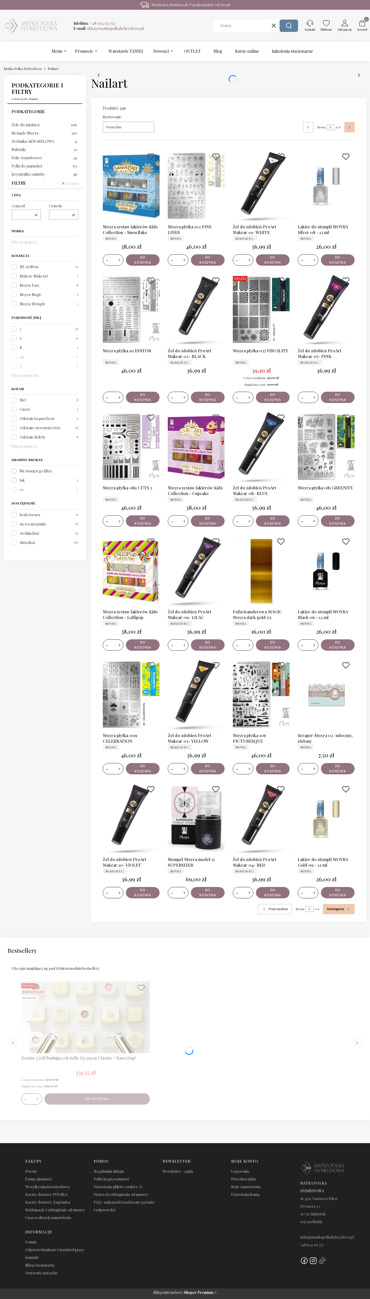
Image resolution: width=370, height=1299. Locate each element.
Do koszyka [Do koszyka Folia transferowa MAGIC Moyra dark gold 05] (272, 645)
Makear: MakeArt (34, 276)
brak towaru (30, 514)
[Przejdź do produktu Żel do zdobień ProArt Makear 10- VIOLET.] (131, 819)
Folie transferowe (44, 157)
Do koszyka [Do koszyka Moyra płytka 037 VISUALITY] (272, 397)
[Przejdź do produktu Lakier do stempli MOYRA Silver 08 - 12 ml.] (326, 186)
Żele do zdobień (44, 124)
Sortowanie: (112, 116)
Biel (23, 400)
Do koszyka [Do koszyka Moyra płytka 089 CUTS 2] (142, 521)
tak (22, 480)
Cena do (55, 205)
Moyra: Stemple (32, 303)
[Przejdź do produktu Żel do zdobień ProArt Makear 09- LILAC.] (196, 571)
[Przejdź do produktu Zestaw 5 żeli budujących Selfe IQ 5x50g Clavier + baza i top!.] (85, 1017)
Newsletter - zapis (177, 1171)
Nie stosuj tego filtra (36, 471)
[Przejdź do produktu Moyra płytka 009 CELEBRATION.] (131, 695)
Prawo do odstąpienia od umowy (121, 1194)
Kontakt (32, 1257)
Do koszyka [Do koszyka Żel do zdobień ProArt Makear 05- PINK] (337, 397)
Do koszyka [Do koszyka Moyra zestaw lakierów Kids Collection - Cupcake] (207, 521)
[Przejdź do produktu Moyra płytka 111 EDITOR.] (131, 310)
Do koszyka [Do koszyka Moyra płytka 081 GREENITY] (337, 521)
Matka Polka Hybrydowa (23, 68)
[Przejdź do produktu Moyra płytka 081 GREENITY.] (326, 447)
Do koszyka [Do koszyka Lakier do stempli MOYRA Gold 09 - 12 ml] (337, 892)
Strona (321, 127)
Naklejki (44, 149)
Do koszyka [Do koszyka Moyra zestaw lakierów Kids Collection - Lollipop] (142, 645)
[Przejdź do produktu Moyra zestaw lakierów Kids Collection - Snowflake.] (131, 186)
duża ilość (27, 542)
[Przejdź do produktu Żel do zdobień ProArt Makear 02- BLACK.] (196, 310)
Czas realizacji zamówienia (48, 1217)
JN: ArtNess (29, 266)
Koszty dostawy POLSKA (46, 1194)
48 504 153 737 (312, 1244)
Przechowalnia (243, 1179)
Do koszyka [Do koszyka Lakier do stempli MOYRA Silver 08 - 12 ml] (337, 260)
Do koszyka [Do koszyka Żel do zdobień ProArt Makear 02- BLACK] (207, 397)
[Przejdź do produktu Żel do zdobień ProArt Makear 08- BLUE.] (261, 447)
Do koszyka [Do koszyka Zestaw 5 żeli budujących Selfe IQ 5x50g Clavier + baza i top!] (97, 1098)
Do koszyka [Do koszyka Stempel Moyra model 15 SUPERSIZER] (207, 892)
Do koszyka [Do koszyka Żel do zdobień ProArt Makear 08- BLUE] (272, 521)
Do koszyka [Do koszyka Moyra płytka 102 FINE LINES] (207, 260)
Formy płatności (38, 1179)
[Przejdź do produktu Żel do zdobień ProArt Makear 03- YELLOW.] (196, 695)
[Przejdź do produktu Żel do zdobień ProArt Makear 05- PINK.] (326, 310)
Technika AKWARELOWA (44, 141)
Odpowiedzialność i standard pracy (55, 1249)
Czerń (25, 409)
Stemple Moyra (44, 133)
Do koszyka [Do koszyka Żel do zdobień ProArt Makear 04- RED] (272, 892)
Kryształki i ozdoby (44, 174)
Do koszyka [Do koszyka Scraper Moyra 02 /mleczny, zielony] (337, 769)
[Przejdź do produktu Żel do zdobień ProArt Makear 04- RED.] (261, 819)
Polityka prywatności (111, 1179)
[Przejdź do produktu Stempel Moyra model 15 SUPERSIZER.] (196, 819)
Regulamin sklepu (109, 1171)
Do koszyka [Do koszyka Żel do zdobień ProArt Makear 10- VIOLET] (142, 892)
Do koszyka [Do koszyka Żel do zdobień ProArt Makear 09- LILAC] (207, 645)
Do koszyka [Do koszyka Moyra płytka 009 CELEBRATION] (142, 769)
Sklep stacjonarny (40, 1265)
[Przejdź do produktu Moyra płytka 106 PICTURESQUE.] (261, 695)
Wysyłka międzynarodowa (47, 1186)
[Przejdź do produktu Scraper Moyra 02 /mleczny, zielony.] (326, 695)
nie (22, 489)
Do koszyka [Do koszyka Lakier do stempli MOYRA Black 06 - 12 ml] (337, 645)
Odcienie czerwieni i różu (40, 427)
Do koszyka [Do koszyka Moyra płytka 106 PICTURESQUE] (272, 769)
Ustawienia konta (245, 1194)
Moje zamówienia (246, 1186)
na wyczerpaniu (32, 524)
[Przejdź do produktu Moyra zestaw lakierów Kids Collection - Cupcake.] (196, 447)
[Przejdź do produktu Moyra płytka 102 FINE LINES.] (196, 186)
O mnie (31, 1242)
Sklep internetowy (183, 1292)
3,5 (22, 356)
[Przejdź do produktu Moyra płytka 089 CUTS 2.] (131, 447)
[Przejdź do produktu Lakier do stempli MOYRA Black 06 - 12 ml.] (326, 571)
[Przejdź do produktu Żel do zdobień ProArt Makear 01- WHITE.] (261, 186)
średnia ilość (30, 533)
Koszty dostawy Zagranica (47, 1202)
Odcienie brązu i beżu (37, 418)
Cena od (18, 205)
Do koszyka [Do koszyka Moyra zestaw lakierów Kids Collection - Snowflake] (142, 260)
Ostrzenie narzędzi (41, 1272)
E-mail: (108, 28)
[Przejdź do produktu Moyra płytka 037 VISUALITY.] (261, 310)
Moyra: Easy (29, 285)
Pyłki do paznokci (44, 165)
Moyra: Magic (30, 294)
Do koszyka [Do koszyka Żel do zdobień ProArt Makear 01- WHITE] (272, 260)
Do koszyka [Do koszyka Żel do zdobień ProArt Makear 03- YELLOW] (207, 769)
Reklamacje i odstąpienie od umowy (55, 1209)
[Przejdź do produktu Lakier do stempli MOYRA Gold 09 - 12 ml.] (326, 819)
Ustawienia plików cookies (116, 1186)
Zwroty (31, 1171)
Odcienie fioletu (32, 437)
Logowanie (240, 1171)
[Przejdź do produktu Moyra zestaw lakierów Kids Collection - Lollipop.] (131, 571)
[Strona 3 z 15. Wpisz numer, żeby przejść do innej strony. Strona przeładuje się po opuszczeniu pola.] (331, 127)
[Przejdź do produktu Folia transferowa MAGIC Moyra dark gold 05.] (261, 571)
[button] (289, 26)
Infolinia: (94, 23)
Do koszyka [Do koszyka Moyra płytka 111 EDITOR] (142, 397)
